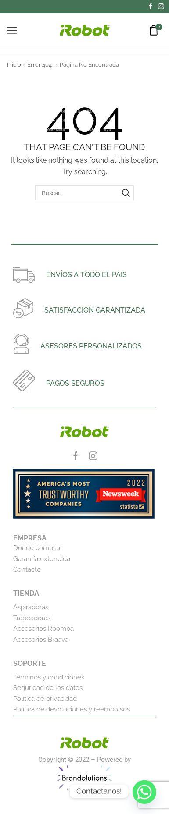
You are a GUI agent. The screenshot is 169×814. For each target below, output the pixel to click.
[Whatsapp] (144, 791)
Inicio (14, 64)
